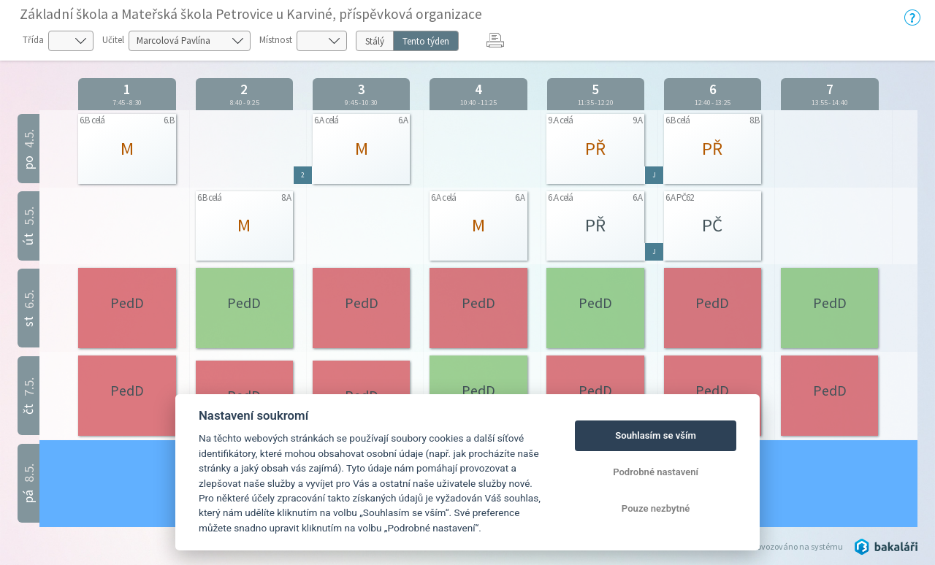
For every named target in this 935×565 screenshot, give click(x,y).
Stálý (374, 41)
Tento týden (425, 41)
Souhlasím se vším (655, 435)
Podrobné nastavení (655, 471)
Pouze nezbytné (656, 508)
